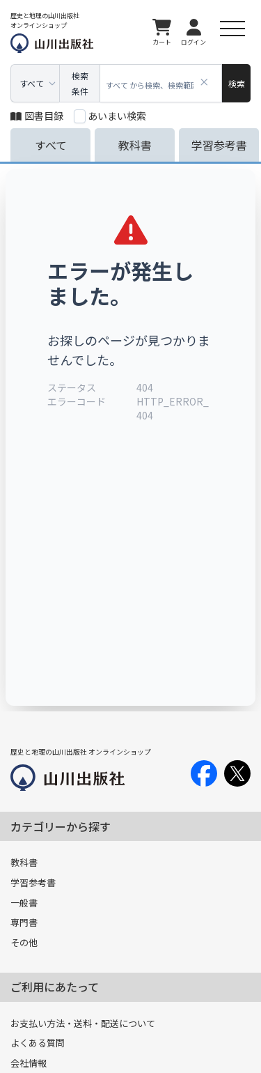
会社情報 (28, 1063)
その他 (24, 942)
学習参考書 (33, 882)
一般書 (24, 902)
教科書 (24, 862)
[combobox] (161, 83)
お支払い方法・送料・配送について (82, 1023)
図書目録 (36, 116)
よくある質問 (37, 1042)
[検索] (236, 83)
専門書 (24, 922)
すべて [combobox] (31, 83)
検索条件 (80, 83)
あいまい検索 (117, 116)
